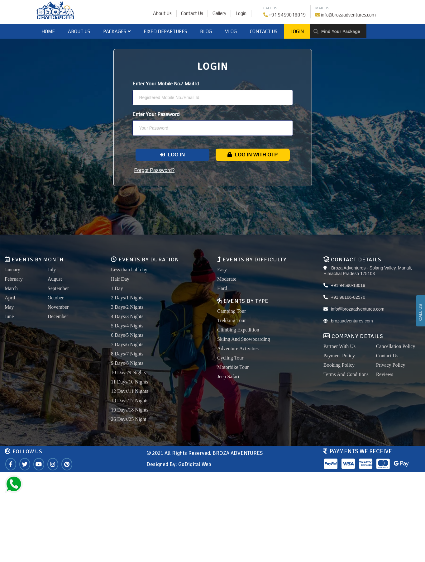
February (14, 279)
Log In (172, 154)
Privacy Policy (390, 365)
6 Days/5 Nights (127, 335)
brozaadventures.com (352, 320)
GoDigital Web (194, 464)
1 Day (117, 288)
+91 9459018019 (287, 14)
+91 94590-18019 (348, 285)
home (48, 31)
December (58, 316)
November (58, 307)
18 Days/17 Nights (129, 400)
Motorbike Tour (233, 367)
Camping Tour (231, 311)
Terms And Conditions (346, 374)
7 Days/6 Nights (127, 344)
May (9, 307)
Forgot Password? (154, 170)
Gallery (219, 13)
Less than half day (129, 269)
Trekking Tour (231, 320)
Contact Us (192, 13)
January (12, 269)
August (55, 279)
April (10, 297)
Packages (117, 31)
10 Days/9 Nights (128, 372)
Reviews (384, 374)
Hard (222, 288)
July (52, 269)
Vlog (231, 31)
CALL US (420, 312)
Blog (206, 31)
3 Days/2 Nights (127, 307)
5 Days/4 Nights (127, 325)
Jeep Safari (228, 376)
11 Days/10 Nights (129, 381)
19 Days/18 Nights (129, 409)
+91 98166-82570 (348, 297)
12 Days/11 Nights (129, 391)
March (11, 288)
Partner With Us (339, 346)
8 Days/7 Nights (127, 353)
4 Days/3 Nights (127, 316)
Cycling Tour (230, 357)
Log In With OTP (252, 154)
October (56, 297)
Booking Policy (339, 365)
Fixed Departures (165, 31)
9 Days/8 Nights (127, 363)
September (58, 288)
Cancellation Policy (395, 346)
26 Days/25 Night (128, 419)
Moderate (226, 279)
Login (241, 13)
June (9, 316)
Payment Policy (339, 355)
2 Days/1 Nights (127, 297)
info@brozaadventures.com (348, 14)
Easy (222, 269)
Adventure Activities (238, 348)
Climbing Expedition (238, 329)
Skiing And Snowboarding (243, 339)
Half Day (120, 279)
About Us (162, 13)
